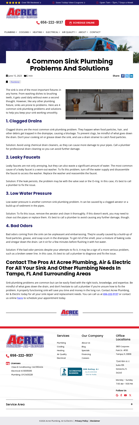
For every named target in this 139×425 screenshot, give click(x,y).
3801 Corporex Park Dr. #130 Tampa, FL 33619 (123, 350)
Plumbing (9, 32)
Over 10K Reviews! (30, 2)
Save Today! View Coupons (69, 2)
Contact (95, 32)
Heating (37, 32)
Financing (86, 354)
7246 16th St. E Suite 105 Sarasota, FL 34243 (122, 367)
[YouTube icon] (125, 395)
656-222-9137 (51, 22)
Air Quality (68, 32)
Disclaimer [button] (95, 420)
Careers (85, 358)
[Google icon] (117, 395)
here (20, 297)
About (82, 32)
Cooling (24, 32)
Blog (84, 346)
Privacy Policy (81, 420)
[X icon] (130, 395)
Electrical (52, 32)
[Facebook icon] (121, 395)
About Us (86, 342)
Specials (85, 350)
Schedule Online (84, 22)
